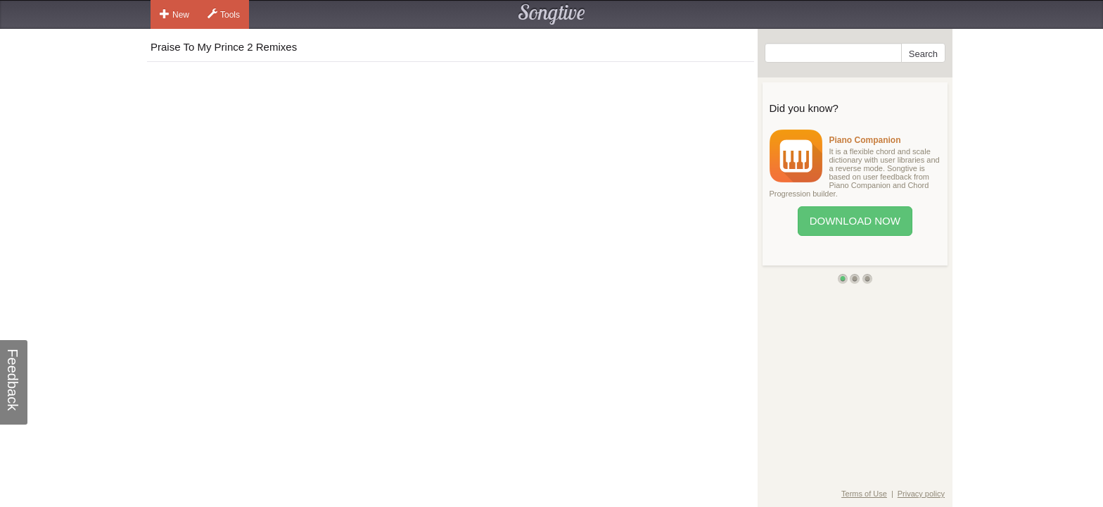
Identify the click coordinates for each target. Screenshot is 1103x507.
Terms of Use (864, 493)
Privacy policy (921, 493)
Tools (224, 14)
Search (923, 54)
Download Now (855, 221)
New (174, 14)
